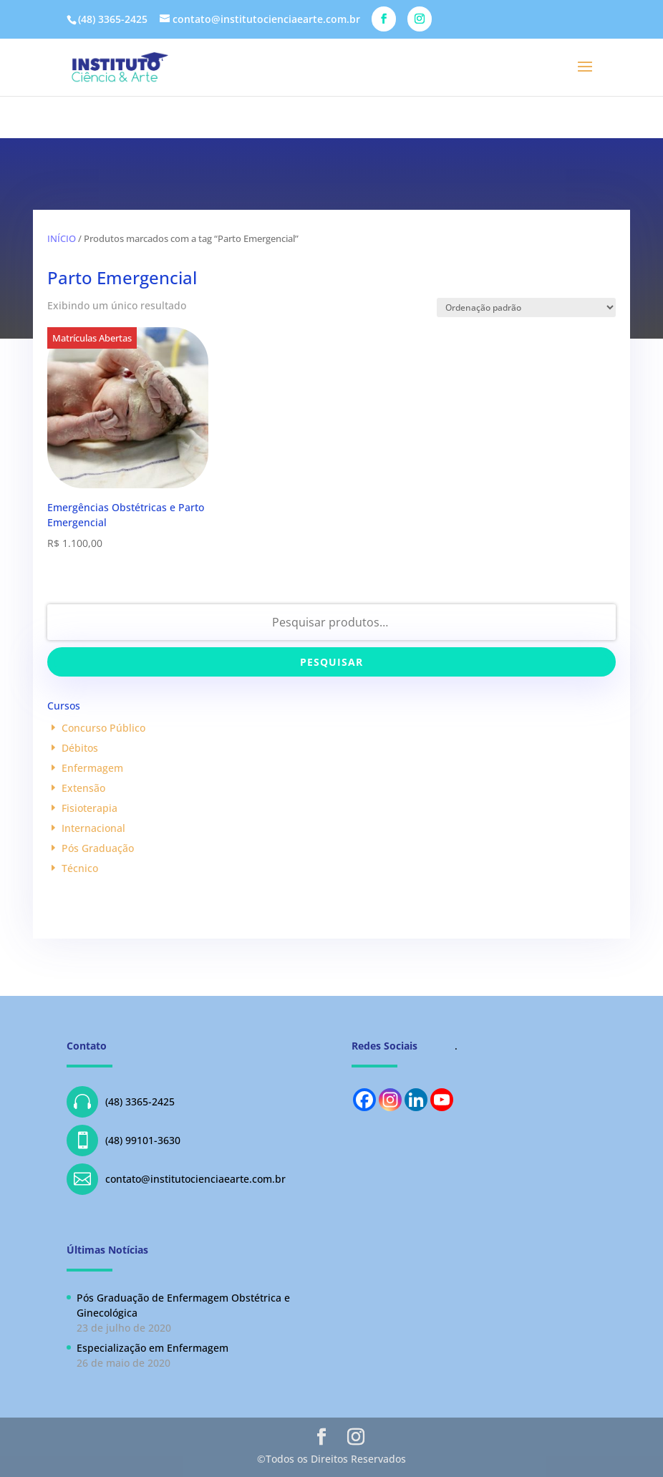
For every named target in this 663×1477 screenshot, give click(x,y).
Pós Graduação (98, 848)
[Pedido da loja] (526, 307)
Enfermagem (92, 768)
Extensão (83, 788)
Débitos (80, 748)
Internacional (93, 828)
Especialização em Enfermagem (152, 1348)
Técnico (80, 868)
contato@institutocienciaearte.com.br (176, 1179)
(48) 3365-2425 (121, 1102)
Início (61, 238)
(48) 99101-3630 (123, 1140)
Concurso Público (103, 728)
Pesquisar (331, 662)
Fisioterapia (89, 808)
